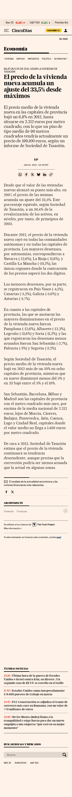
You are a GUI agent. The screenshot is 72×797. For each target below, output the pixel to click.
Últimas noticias (16, 668)
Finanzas (22, 511)
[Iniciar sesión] (65, 30)
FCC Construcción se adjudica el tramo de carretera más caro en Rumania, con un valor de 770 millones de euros (36, 705)
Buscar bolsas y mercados (22, 744)
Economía (15, 49)
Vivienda (9, 59)
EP (36, 159)
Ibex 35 (9, 22)
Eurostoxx (20, 763)
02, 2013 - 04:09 (36, 165)
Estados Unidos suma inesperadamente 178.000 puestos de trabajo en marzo (34, 692)
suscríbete (53, 30)
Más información (13, 528)
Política (46, 59)
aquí (58, 537)
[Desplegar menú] (6, 30)
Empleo (21, 59)
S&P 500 (35, 22)
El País (63, 39)
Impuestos (33, 59)
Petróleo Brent (63, 22)
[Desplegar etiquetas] (65, 510)
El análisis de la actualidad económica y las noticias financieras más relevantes (31, 483)
